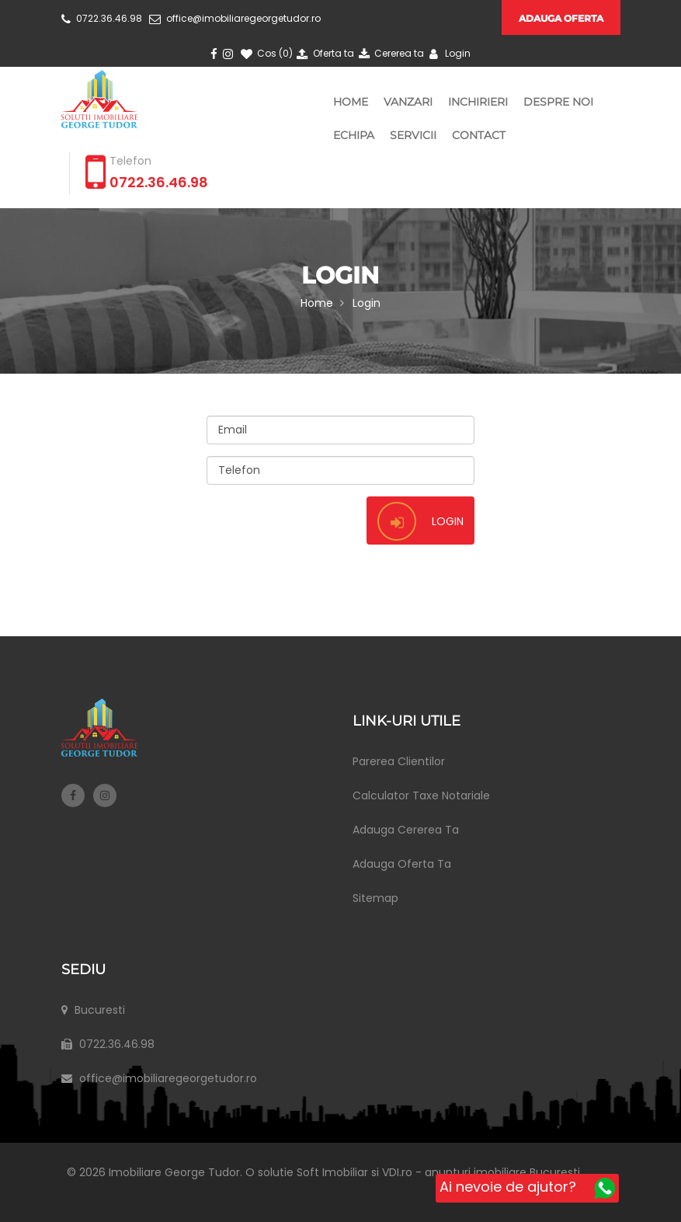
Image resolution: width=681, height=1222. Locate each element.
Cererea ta (390, 53)
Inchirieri (478, 102)
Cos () (265, 53)
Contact (479, 135)
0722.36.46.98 (101, 18)
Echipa (353, 135)
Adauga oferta (561, 18)
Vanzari (408, 102)
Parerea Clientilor (399, 761)
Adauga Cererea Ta (406, 829)
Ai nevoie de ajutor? (527, 1188)
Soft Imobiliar (339, 1172)
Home (350, 102)
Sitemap (375, 898)
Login (448, 53)
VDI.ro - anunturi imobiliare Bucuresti (488, 1172)
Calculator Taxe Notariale (421, 795)
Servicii (413, 135)
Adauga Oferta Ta (402, 864)
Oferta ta (324, 53)
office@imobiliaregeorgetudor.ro (235, 18)
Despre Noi (558, 102)
